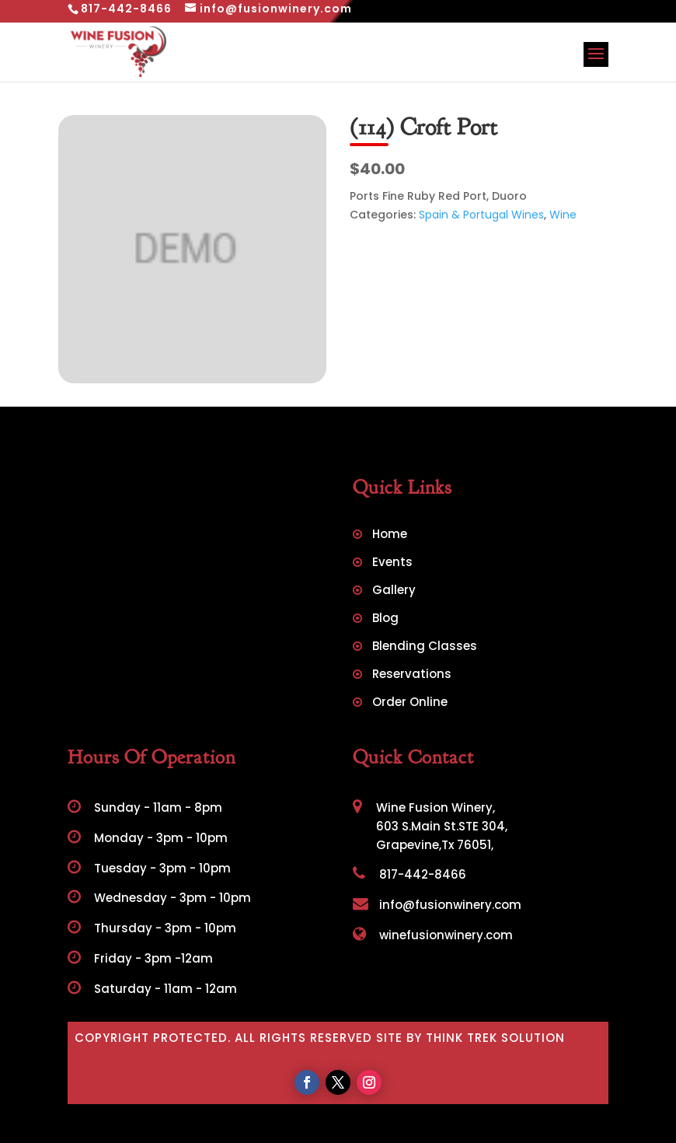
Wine (563, 214)
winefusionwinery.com (433, 935)
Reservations (411, 675)
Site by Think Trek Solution (470, 1037)
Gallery (394, 591)
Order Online (410, 703)
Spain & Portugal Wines (481, 214)
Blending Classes (424, 647)
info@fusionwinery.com (437, 905)
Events (392, 563)
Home (389, 535)
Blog (385, 619)
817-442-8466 (409, 874)
